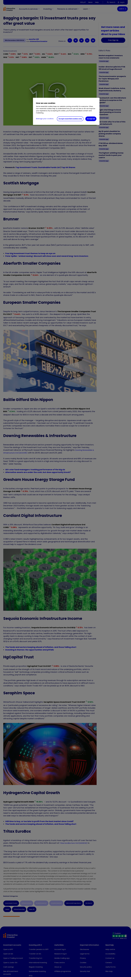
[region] (66, 111)
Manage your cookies (45, 119)
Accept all (91, 119)
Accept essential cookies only (70, 119)
